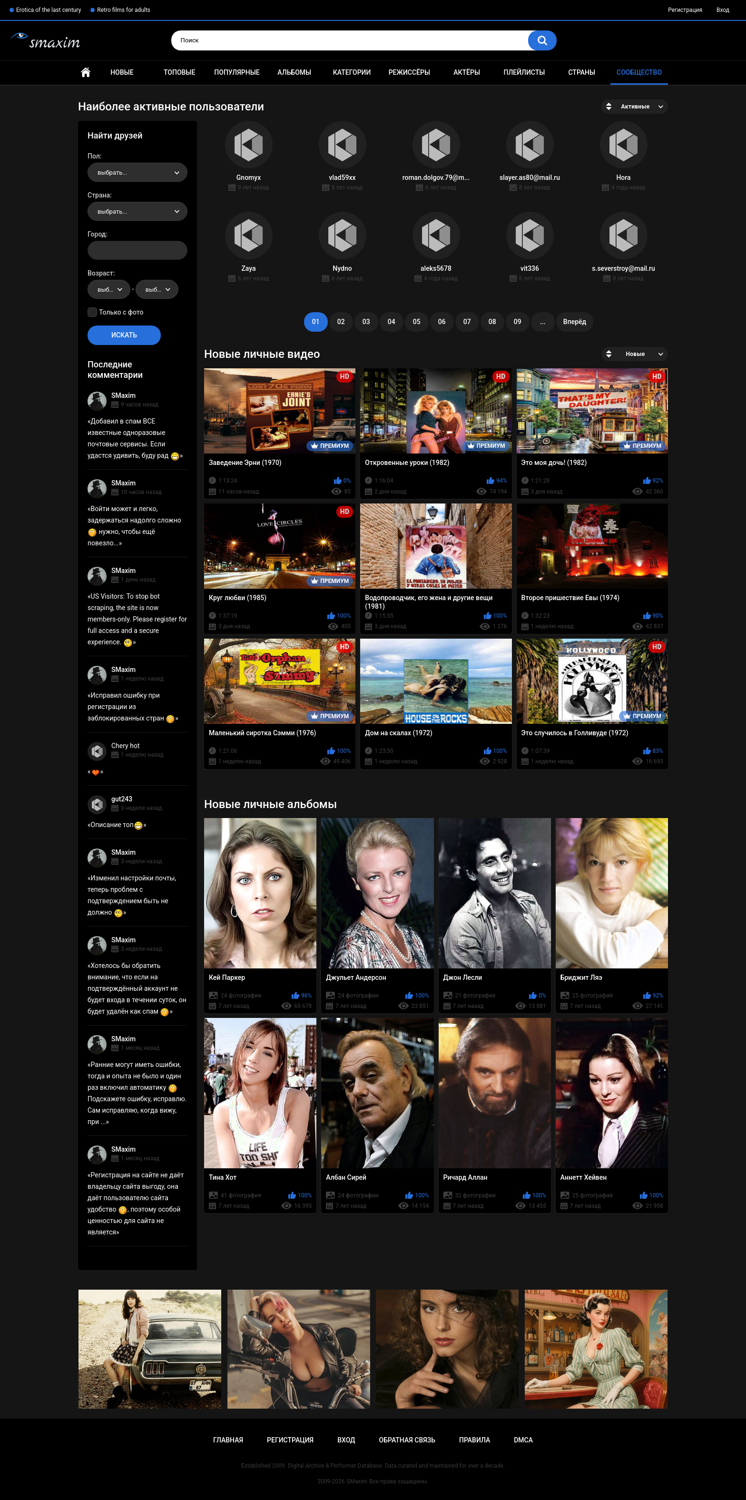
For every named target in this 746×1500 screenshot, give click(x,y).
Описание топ (117, 825)
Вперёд (574, 322)
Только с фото (121, 312)
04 (391, 322)
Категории (352, 72)
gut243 (121, 799)
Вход (723, 10)
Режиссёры (409, 72)
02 (341, 322)
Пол (94, 156)
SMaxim (123, 395)
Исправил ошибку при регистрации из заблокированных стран (131, 706)
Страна (99, 195)
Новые (121, 72)
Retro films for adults (123, 10)
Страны (581, 72)
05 (417, 322)
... (543, 322)
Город (97, 234)
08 (492, 322)
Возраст (100, 273)
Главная (85, 72)
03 (366, 322)
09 (517, 322)
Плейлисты (524, 72)
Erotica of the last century (48, 10)
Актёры (466, 72)
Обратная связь (407, 1440)
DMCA (523, 1440)
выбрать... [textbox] (112, 172)
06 (442, 322)
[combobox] (137, 172)
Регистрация (685, 10)
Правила (474, 1440)
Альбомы (294, 72)
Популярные (236, 72)
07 (467, 322)
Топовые (179, 72)
